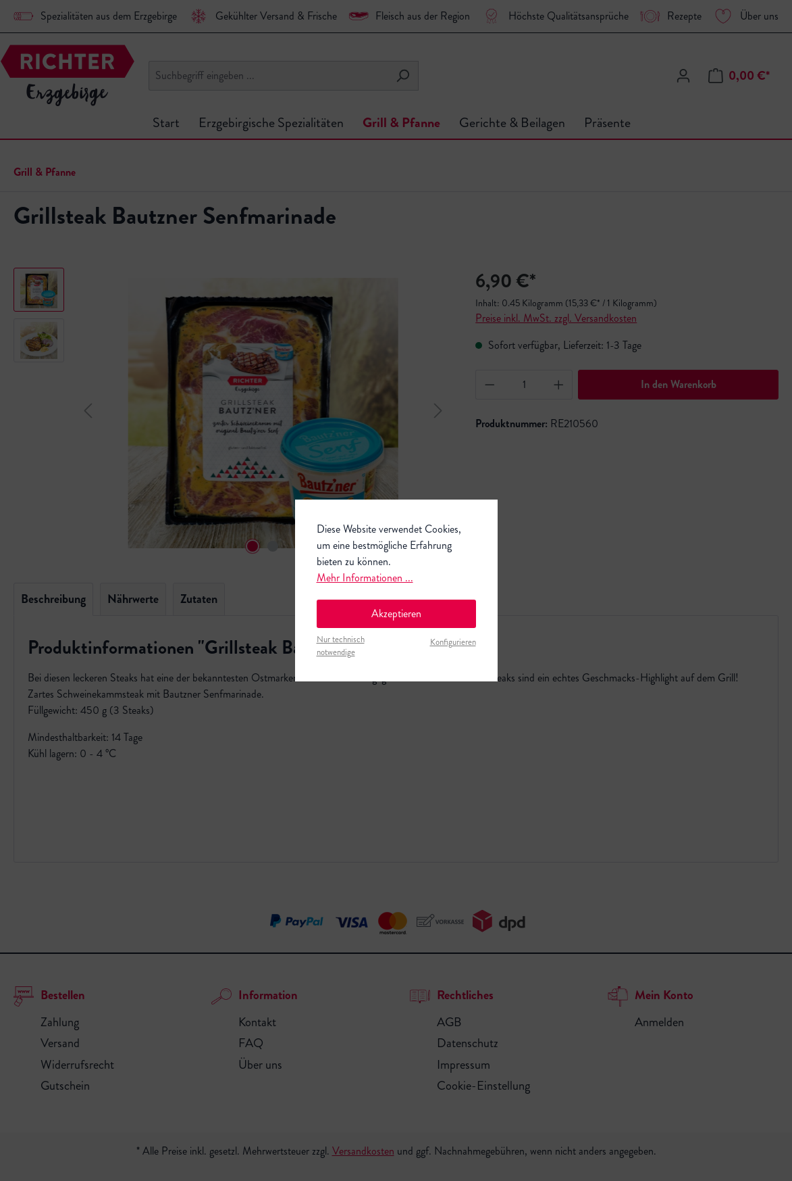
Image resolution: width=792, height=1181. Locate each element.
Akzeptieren (396, 613)
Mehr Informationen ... (365, 577)
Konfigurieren (453, 642)
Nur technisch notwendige (341, 645)
